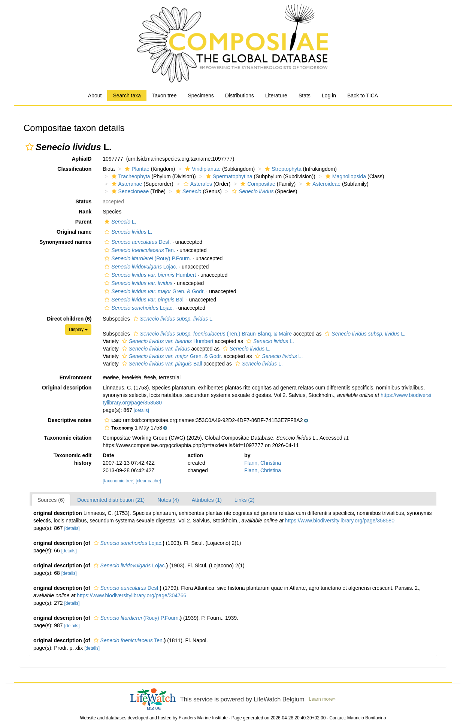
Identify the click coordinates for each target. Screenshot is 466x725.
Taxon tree (164, 95)
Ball (144, 300)
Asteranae (126, 184)
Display (78, 329)
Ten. (139, 250)
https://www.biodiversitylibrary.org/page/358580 (339, 521)
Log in (329, 95)
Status (84, 201)
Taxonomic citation (68, 438)
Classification (74, 169)
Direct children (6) (69, 319)
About (95, 95)
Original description (66, 388)
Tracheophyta (130, 176)
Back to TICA (362, 95)
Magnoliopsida (345, 176)
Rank (85, 212)
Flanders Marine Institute (203, 718)
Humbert (149, 275)
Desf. (137, 242)
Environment (76, 377)
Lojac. (140, 267)
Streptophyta (282, 169)
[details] (141, 410)
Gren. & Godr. (154, 291)
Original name (74, 232)
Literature (276, 95)
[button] (30, 146)
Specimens (201, 95)
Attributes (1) (207, 500)
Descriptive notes (70, 420)
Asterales (197, 184)
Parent (83, 222)
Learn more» (322, 699)
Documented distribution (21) (111, 500)
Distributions (239, 95)
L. (119, 222)
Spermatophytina (228, 176)
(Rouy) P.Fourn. (147, 258)
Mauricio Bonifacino (366, 718)
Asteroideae (322, 184)
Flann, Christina (262, 463)
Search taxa (127, 95)
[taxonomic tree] (118, 480)
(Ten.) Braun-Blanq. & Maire (211, 334)
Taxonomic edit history (73, 459)
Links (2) (244, 500)
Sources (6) (50, 500)
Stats (305, 95)
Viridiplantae (202, 169)
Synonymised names (65, 242)
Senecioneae (129, 191)
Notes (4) (168, 500)
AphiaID (81, 159)
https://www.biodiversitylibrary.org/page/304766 (131, 595)
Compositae (257, 184)
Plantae (136, 169)
